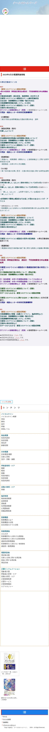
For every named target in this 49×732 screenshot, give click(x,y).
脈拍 (3, 421)
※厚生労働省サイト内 (8, 82)
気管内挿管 (5, 438)
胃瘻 (3, 489)
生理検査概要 (6, 506)
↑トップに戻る (6, 402)
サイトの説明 (7, 719)
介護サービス (6, 581)
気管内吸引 (5, 476)
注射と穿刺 (5, 457)
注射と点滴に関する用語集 (11, 557)
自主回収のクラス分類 (9, 525)
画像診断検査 (6, 511)
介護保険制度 (6, 579)
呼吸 (3, 426)
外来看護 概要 (6, 454)
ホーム (5, 716)
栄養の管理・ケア (8, 576)
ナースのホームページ (15, 9)
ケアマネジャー (7, 586)
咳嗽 (3, 473)
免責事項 (5, 722)
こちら (17, 337)
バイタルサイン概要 (8, 416)
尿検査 (3, 503)
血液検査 (4, 501)
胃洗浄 (3, 443)
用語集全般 (5, 555)
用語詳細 (4, 562)
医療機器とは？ (7, 520)
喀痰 (3, 471)
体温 (3, 419)
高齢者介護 (5, 571)
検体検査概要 (6, 498)
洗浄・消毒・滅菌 (8, 459)
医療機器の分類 (7, 522)
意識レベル (5, 429)
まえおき (4, 534)
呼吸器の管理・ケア (8, 574)
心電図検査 (5, 508)
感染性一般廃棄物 (8, 546)
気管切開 (4, 440)
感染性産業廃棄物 (8, 541)
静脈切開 (4, 445)
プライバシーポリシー (9, 725)
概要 (3, 468)
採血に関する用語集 (8, 560)
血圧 (3, 424)
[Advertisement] (24, 40)
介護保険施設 (6, 584)
